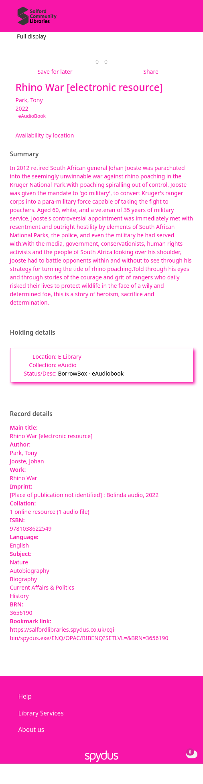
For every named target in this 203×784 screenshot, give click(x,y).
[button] (175, 19)
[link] (97, 61)
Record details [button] (31, 414)
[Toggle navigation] (185, 19)
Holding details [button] (32, 332)
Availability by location (45, 135)
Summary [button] (24, 154)
